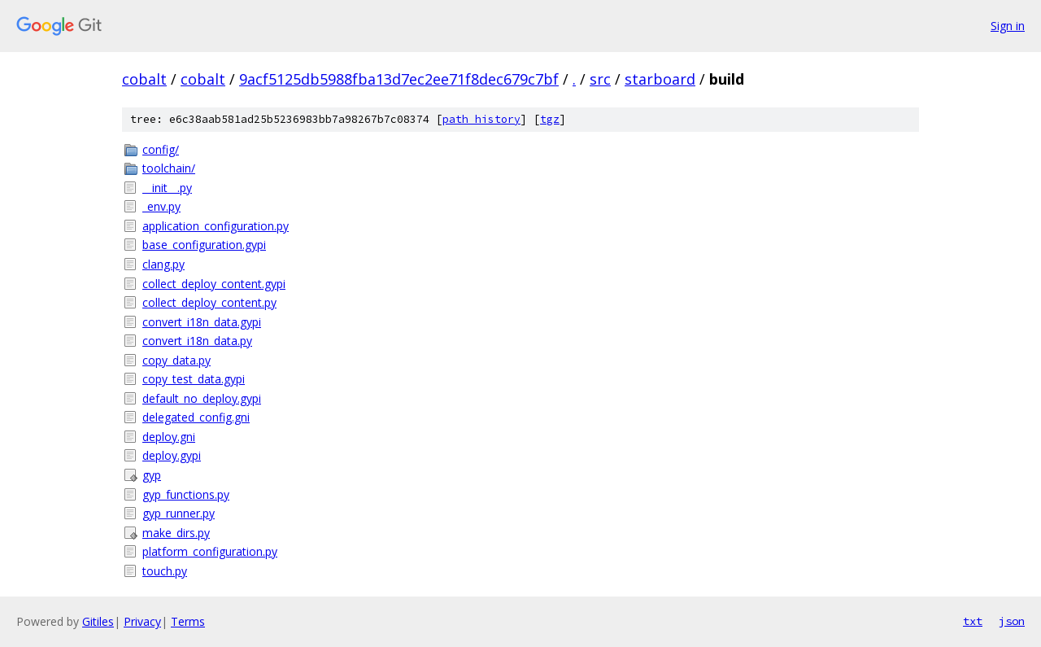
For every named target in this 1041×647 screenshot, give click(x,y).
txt (972, 621)
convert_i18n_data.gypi (201, 322)
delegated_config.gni (196, 417)
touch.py (164, 571)
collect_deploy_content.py (209, 302)
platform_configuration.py (209, 551)
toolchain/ (168, 168)
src (600, 79)
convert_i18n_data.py (197, 340)
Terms (188, 621)
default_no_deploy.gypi (201, 398)
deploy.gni (168, 436)
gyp (151, 475)
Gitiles (98, 621)
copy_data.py (176, 360)
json (1012, 621)
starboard (660, 79)
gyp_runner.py (178, 513)
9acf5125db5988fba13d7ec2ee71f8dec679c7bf (399, 79)
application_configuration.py (215, 226)
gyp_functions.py (185, 494)
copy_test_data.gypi (193, 379)
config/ (160, 149)
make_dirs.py (176, 532)
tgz (550, 119)
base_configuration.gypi (204, 244)
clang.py (163, 264)
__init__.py (167, 187)
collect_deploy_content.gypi (213, 283)
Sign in (1008, 25)
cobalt (144, 79)
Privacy (142, 621)
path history (481, 119)
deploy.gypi (171, 455)
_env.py (161, 206)
